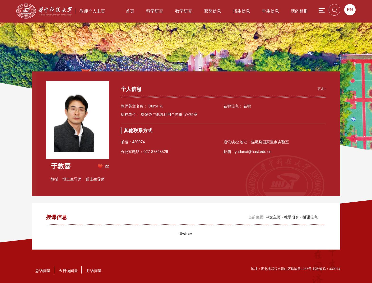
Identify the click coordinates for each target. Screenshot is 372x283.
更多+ (321, 89)
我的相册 (299, 11)
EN (350, 9)
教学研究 (183, 11)
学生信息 (270, 11)
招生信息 (241, 11)
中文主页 (273, 217)
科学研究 (154, 11)
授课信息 (310, 217)
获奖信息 (212, 11)
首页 (130, 11)
